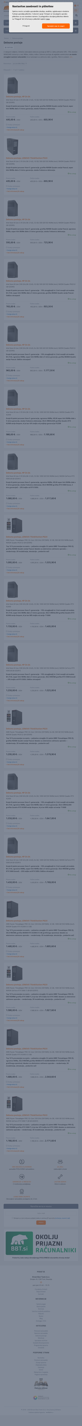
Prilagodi (26, 26)
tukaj (48, 19)
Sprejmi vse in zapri (55, 26)
